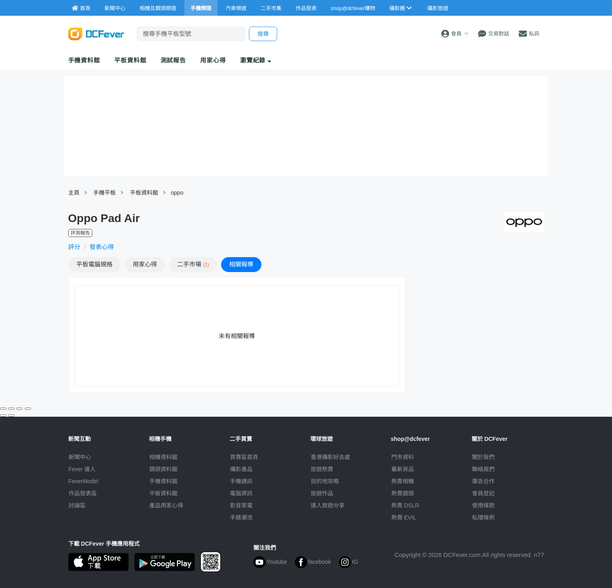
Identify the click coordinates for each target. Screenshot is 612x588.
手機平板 (104, 192)
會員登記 (483, 493)
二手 (193, 264)
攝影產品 (241, 469)
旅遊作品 (322, 493)
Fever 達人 (82, 469)
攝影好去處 (330, 457)
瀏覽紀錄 (256, 60)
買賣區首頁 (244, 457)
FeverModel (83, 481)
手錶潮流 (241, 517)
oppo (177, 192)
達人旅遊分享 (328, 505)
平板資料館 (130, 60)
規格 (94, 264)
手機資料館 (84, 60)
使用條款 (483, 505)
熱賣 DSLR (405, 505)
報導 (241, 264)
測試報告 (173, 60)
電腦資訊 (241, 493)
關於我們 (483, 457)
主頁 (73, 192)
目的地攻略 (325, 481)
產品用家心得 (166, 505)
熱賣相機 (402, 481)
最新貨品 (402, 469)
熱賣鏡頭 (402, 493)
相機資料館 (163, 457)
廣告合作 (483, 481)
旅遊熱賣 (322, 469)
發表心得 (102, 246)
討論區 (77, 505)
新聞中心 (80, 457)
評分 (74, 246)
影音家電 (241, 505)
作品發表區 (83, 493)
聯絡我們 (483, 469)
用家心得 (213, 60)
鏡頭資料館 (163, 469)
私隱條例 (483, 517)
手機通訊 (241, 481)
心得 (145, 264)
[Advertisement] (478, 335)
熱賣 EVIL (403, 517)
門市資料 (402, 457)
